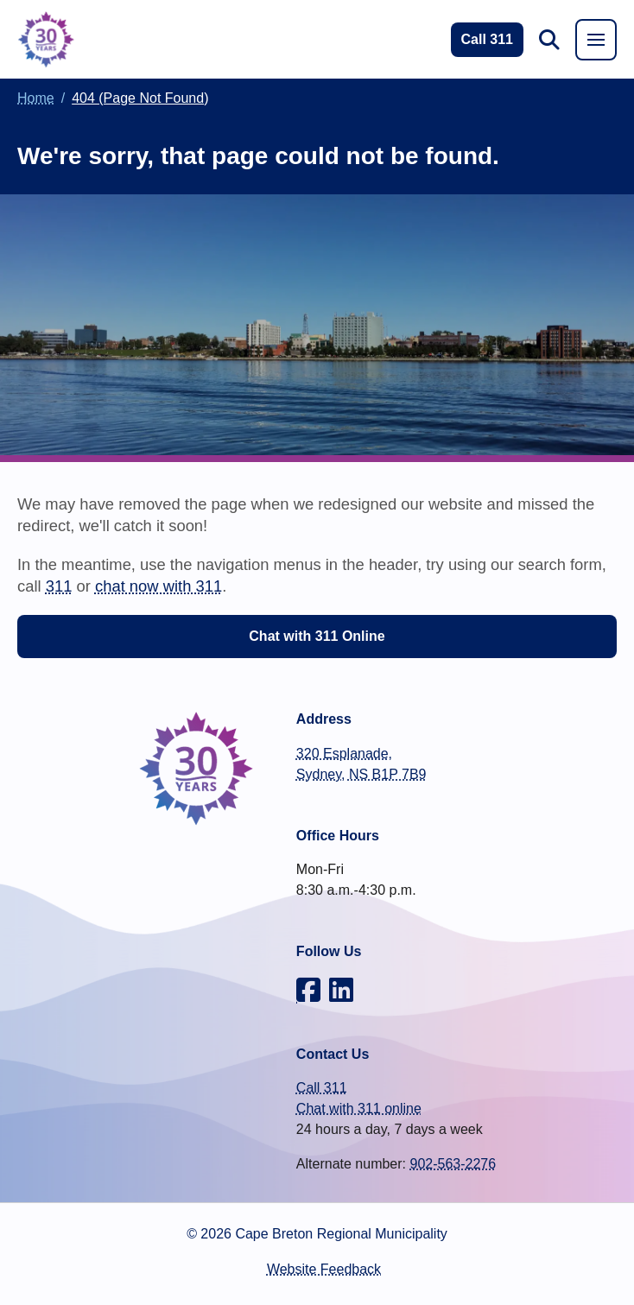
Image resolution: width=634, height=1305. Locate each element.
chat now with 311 (158, 586)
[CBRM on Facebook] (308, 990)
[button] (549, 39)
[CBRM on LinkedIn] (341, 990)
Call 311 (321, 1087)
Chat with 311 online (359, 1108)
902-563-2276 (452, 1163)
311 (59, 586)
